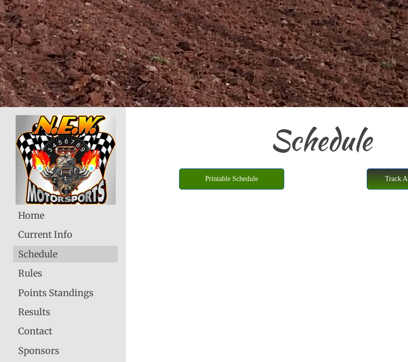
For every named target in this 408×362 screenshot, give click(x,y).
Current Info (45, 234)
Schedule (37, 254)
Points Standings (56, 293)
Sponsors (38, 350)
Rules (30, 273)
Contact (35, 331)
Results (34, 312)
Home (31, 215)
